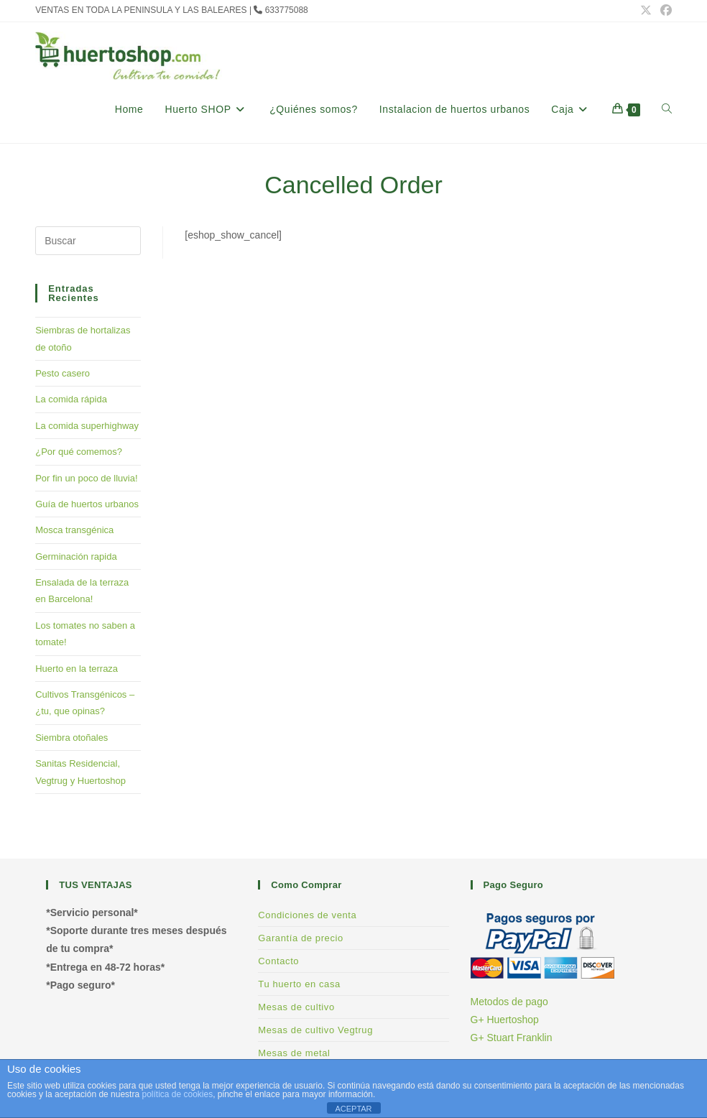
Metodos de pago (509, 1001)
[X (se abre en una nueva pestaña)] (646, 11)
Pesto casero (62, 373)
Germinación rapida (75, 556)
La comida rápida (71, 399)
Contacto (278, 961)
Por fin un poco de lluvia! (86, 478)
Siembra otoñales (71, 737)
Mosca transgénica (74, 530)
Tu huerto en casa (299, 984)
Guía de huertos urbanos (87, 504)
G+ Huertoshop (505, 1019)
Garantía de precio (300, 938)
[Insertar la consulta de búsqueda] (88, 240)
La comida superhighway (87, 425)
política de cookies (177, 1094)
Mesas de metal (294, 1053)
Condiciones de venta (307, 915)
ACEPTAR (353, 1108)
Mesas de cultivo (296, 1007)
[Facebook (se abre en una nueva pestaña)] (664, 11)
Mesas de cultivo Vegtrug (315, 1030)
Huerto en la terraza (76, 668)
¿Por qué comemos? (78, 451)
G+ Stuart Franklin (512, 1037)
